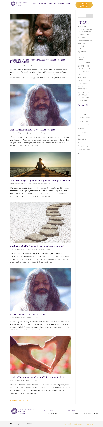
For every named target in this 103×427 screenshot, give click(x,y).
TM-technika (42, 3)
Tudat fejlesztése (54, 133)
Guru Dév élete (84, 118)
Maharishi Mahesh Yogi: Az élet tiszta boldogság (32, 129)
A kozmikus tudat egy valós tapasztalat (28, 314)
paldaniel (17, 65)
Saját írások (41, 183)
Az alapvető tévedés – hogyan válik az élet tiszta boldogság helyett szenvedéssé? (37, 60)
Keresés (89, 16)
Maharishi (41, 65)
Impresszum (88, 424)
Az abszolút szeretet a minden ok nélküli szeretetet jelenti (37, 377)
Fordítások (35, 65)
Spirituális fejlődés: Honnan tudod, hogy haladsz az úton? (37, 246)
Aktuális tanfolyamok (84, 5)
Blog (55, 3)
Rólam (35, 3)
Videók (50, 3)
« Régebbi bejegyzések (19, 401)
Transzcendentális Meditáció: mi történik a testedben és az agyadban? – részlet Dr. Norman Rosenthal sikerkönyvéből (85, 51)
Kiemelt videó (83, 125)
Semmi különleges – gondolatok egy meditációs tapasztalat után (40, 180)
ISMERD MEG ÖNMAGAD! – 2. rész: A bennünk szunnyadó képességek (84, 83)
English (68, 3)
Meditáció (34, 183)
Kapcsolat (61, 3)
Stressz (81, 142)
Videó (80, 153)
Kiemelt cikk (83, 121)
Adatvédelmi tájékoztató (73, 424)
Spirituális (47, 65)
